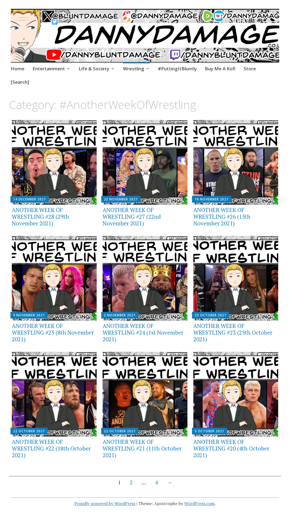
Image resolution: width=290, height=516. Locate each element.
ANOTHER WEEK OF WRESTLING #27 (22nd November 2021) (132, 216)
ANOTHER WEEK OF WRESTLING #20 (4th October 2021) (231, 448)
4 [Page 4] (156, 482)
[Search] (20, 82)
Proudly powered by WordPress (104, 503)
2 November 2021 (120, 315)
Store (250, 68)
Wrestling (133, 68)
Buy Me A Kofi (220, 68)
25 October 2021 (210, 315)
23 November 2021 (121, 199)
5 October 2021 (209, 431)
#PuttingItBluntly (177, 68)
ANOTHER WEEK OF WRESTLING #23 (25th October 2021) (232, 332)
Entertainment (48, 68)
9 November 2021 (29, 315)
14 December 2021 (29, 199)
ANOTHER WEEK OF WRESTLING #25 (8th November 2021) (53, 332)
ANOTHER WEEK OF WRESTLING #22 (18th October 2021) (51, 448)
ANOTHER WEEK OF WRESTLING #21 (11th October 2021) (142, 448)
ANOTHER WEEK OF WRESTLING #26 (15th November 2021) (222, 216)
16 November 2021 (212, 199)
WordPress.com (199, 503)
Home (17, 68)
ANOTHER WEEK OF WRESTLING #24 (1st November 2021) (143, 332)
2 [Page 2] (131, 482)
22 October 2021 (29, 431)
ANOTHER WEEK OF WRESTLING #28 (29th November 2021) (40, 216)
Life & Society (94, 68)
